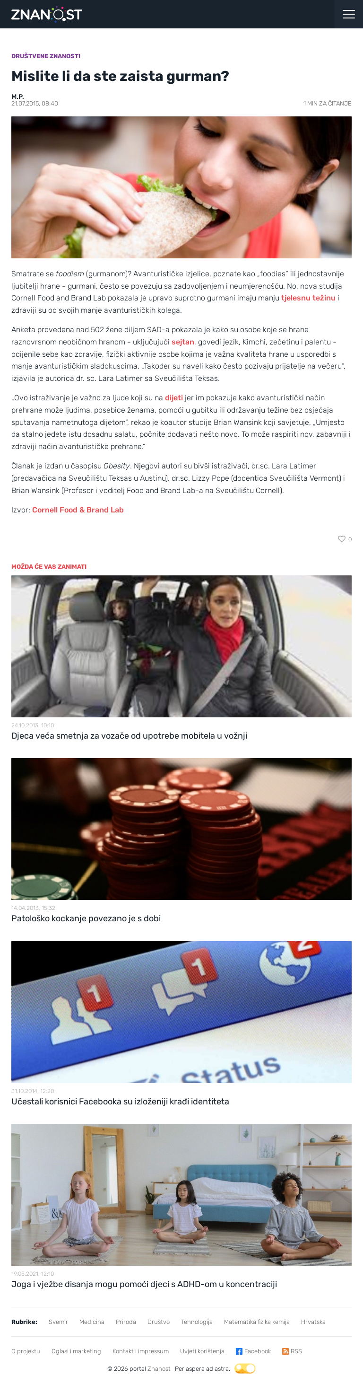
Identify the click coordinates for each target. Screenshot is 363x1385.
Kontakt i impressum (140, 1351)
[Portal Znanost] (136, 14)
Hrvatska (313, 1321)
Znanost (159, 1368)
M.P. (17, 97)
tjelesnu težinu (308, 297)
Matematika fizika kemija (257, 1321)
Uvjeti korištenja (202, 1351)
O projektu (25, 1351)
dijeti (174, 397)
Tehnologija (197, 1321)
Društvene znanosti (45, 56)
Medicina (91, 1321)
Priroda (126, 1321)
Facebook (257, 1351)
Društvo (158, 1321)
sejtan (183, 341)
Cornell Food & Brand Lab (78, 509)
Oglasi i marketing (76, 1351)
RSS (296, 1351)
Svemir (58, 1321)
